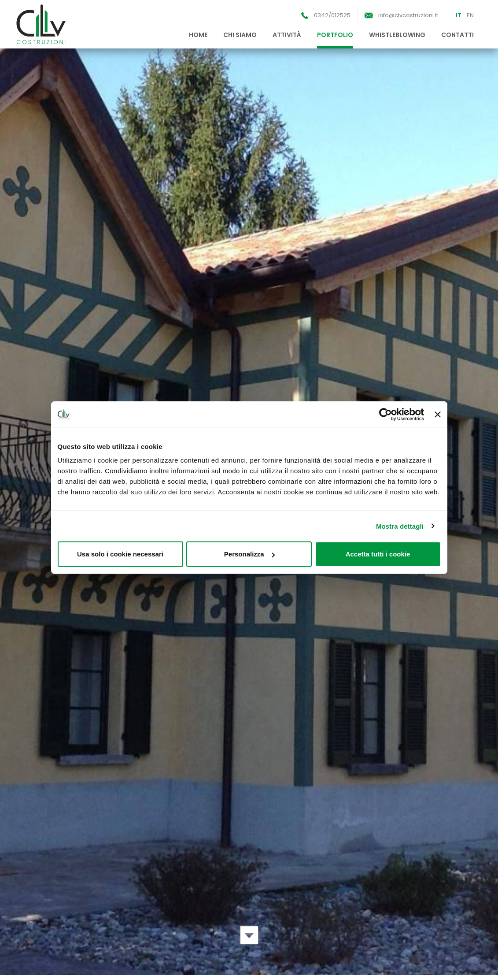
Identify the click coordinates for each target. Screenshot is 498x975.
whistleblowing (397, 34)
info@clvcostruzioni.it (408, 15)
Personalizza (249, 554)
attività (287, 34)
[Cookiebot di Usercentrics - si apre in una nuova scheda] (385, 414)
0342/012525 (332, 15)
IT (458, 15)
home (198, 34)
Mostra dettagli (400, 526)
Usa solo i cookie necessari (120, 554)
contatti (457, 34)
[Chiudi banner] (438, 414)
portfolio (335, 34)
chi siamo (240, 34)
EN (470, 15)
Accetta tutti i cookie (378, 554)
